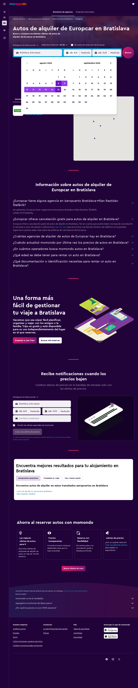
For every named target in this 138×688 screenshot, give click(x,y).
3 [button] (27, 83)
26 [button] (39, 102)
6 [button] (45, 83)
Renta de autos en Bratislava (62, 19)
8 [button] (58, 83)
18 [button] (33, 96)
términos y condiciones (55, 437)
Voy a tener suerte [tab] (73, 478)
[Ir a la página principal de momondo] (17, 4)
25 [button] (33, 102)
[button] (4, 4)
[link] (25, 340)
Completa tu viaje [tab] (51, 478)
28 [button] (52, 102)
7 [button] (52, 83)
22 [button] (58, 96)
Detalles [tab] (18, 99)
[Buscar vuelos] (4, 12)
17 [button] (27, 96)
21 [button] (52, 96)
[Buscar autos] (4, 23)
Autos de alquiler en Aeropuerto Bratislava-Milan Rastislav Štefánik (34, 492)
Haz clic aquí (61, 227)
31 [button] (27, 108)
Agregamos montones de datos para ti (75, 603)
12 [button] (40, 90)
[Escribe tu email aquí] (44, 418)
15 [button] (58, 90)
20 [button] (46, 96)
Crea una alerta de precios (116, 545)
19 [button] (40, 96)
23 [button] (64, 96)
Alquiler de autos (19, 19)
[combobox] (26, 45)
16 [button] (65, 90)
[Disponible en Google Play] (111, 630)
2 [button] (64, 77)
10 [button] (27, 90)
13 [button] (46, 90)
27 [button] (46, 102)
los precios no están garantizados (75, 591)
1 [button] (58, 77)
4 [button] (33, 83)
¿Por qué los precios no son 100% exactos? (75, 607)
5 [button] (39, 83)
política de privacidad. (21, 439)
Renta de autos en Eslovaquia (38, 19)
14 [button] (52, 90)
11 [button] (33, 90)
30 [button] (64, 102)
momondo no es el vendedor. (75, 598)
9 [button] (64, 83)
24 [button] (27, 102)
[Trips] (4, 30)
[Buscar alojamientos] (4, 17)
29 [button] (58, 102)
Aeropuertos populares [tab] (28, 478)
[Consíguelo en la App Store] (111, 636)
